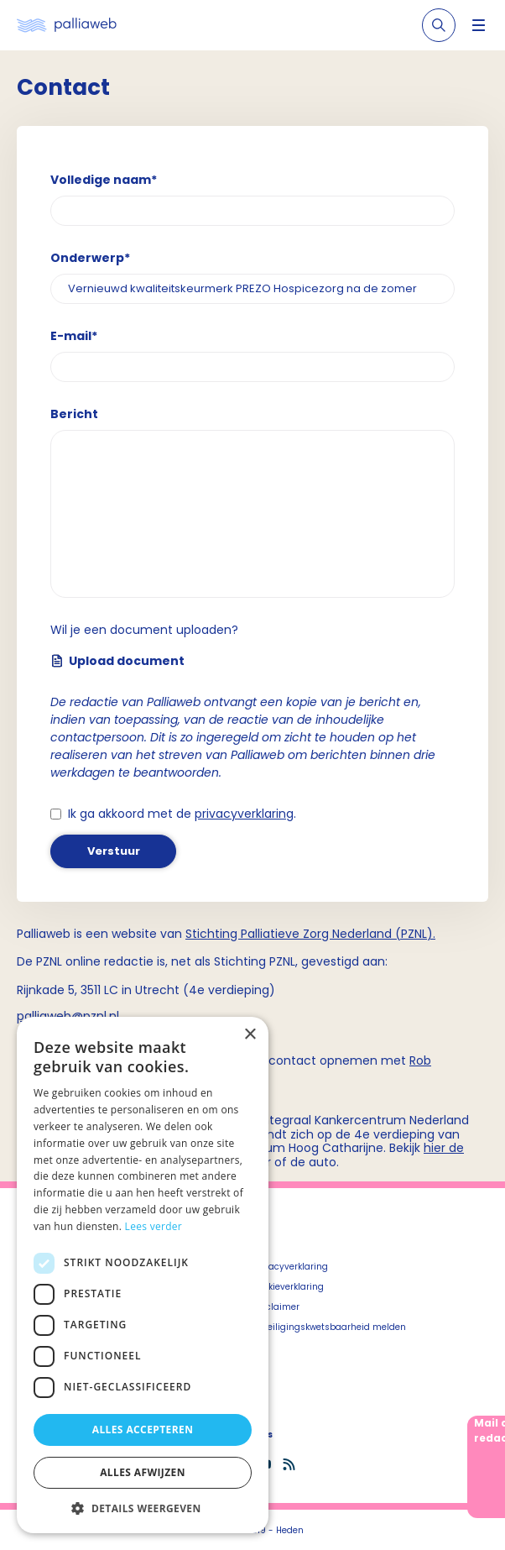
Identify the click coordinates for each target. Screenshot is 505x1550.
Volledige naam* (103, 179)
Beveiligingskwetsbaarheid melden (329, 1327)
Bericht (74, 414)
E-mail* (73, 335)
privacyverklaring (244, 813)
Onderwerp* (90, 257)
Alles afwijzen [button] (142, 1472)
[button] (143, 1508)
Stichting (213, 933)
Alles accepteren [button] (143, 1429)
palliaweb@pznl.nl (68, 1016)
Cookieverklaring (288, 1286)
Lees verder (154, 1226)
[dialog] (142, 1275)
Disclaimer (275, 1307)
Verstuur (113, 851)
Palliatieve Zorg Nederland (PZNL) (337, 933)
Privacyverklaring (290, 1266)
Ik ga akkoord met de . (182, 813)
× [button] (249, 1035)
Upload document (117, 660)
